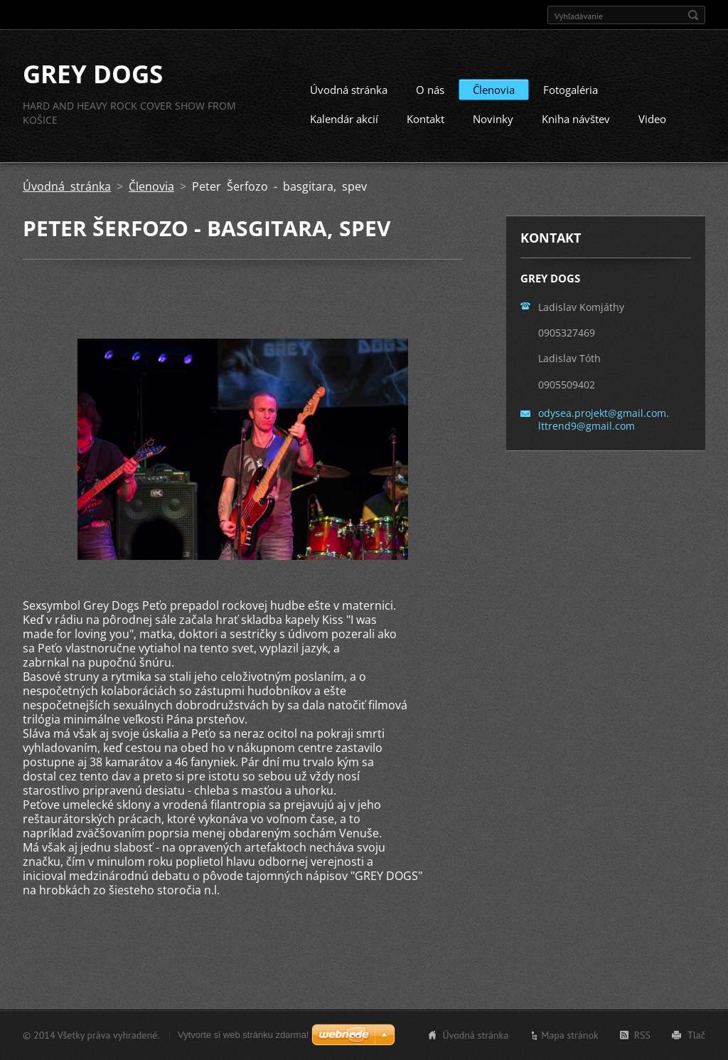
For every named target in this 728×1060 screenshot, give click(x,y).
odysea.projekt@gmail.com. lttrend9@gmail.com (603, 419)
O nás (430, 90)
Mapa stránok (570, 1035)
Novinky (493, 119)
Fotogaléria (570, 90)
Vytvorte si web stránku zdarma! (243, 1034)
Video (652, 119)
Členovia (494, 90)
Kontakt (425, 119)
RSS (642, 1035)
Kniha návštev (576, 119)
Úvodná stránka (348, 90)
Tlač (696, 1035)
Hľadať (693, 15)
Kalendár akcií (344, 119)
